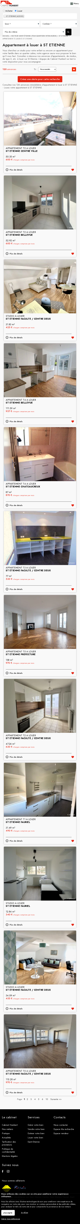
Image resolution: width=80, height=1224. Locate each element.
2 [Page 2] (27, 1099)
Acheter (8, 10)
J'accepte (8, 1213)
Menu (74, 3)
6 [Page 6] (42, 1099)
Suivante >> (56, 1099)
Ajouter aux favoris (73, 170)
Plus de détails (16, 170)
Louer (18, 10)
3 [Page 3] (31, 1099)
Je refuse (24, 1212)
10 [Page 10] (47, 1099)
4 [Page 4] (35, 1099)
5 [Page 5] (38, 1099)
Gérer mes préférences (10, 1219)
